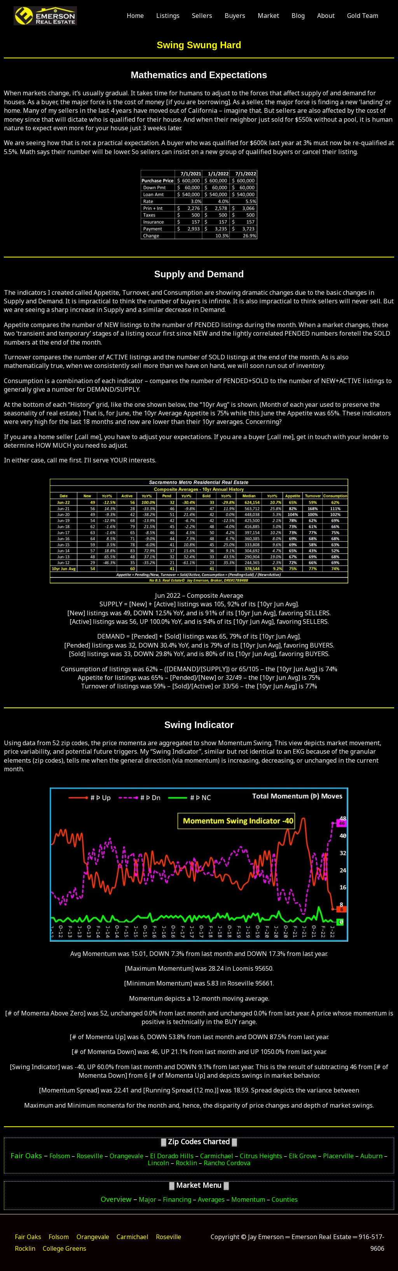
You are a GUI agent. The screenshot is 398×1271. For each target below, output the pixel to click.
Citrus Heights (261, 1156)
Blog (298, 18)
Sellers (202, 18)
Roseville (90, 1156)
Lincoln (158, 1163)
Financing (177, 1199)
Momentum (248, 1199)
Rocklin (186, 1163)
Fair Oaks (26, 1155)
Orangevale (126, 1156)
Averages (211, 1199)
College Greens (99, 1248)
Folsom (59, 1156)
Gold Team (362, 18)
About (326, 18)
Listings (168, 18)
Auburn (371, 1156)
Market (268, 18)
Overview (116, 1199)
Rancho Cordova (227, 1163)
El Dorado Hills (172, 1156)
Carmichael (216, 1156)
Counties (285, 1199)
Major (146, 1199)
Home (135, 18)
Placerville (338, 1156)
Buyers (235, 18)
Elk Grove (302, 1156)
